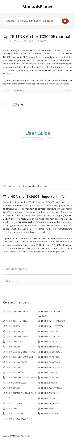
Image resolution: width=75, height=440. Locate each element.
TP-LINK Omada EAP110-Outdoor (21, 377)
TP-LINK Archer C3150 (51, 403)
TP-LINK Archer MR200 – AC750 (20, 352)
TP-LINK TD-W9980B (15, 413)
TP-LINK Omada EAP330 (17, 336)
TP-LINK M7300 (13, 367)
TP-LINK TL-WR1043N (51, 341)
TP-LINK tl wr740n (49, 372)
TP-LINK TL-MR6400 (50, 413)
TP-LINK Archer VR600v (51, 367)
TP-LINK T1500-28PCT (51, 336)
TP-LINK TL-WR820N (50, 362)
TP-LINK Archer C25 (15, 372)
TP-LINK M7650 (13, 326)
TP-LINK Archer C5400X (16, 362)
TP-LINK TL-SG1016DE (51, 331)
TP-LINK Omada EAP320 (17, 311)
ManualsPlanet (37, 6)
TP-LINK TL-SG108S (50, 377)
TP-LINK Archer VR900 (16, 331)
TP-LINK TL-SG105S (50, 357)
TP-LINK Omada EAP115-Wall (19, 357)
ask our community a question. (55, 83)
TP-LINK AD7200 (48, 408)
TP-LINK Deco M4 (14, 408)
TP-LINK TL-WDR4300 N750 (19, 418)
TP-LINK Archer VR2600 (51, 388)
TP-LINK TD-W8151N (50, 393)
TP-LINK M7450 (13, 346)
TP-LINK (17, 41)
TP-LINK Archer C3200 (16, 382)
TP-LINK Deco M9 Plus (16, 321)
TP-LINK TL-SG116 (14, 403)
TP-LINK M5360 (13, 388)
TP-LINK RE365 (48, 398)
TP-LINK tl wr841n (49, 382)
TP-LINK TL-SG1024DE (51, 352)
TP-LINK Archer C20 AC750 (53, 321)
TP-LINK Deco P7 (14, 341)
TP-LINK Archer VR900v (51, 346)
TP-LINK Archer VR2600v (52, 326)
